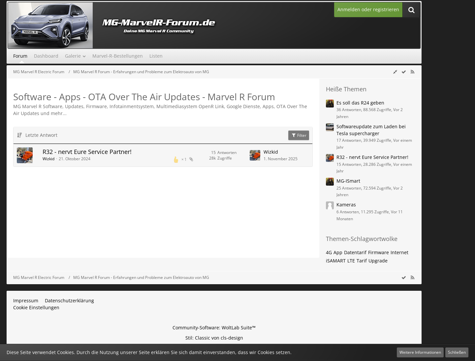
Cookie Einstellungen (36, 307)
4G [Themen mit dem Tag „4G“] (329, 252)
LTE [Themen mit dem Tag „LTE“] (351, 260)
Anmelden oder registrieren (368, 9)
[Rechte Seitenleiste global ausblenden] (395, 72)
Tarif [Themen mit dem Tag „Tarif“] (362, 260)
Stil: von (214, 338)
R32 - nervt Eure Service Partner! (87, 152)
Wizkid (48, 159)
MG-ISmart (348, 181)
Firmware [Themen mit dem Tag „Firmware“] (378, 252)
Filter (298, 135)
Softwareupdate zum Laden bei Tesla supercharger (371, 129)
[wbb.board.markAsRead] (403, 72)
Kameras (346, 204)
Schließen (457, 352)
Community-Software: (214, 327)
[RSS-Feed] (412, 72)
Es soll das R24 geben (360, 103)
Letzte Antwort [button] (41, 135)
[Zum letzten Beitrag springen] (255, 155)
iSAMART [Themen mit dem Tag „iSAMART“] (336, 260)
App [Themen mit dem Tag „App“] (337, 252)
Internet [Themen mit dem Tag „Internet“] (399, 252)
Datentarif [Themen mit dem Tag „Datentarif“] (355, 252)
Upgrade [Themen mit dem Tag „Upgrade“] (378, 260)
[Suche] (411, 9)
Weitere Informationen (420, 352)
